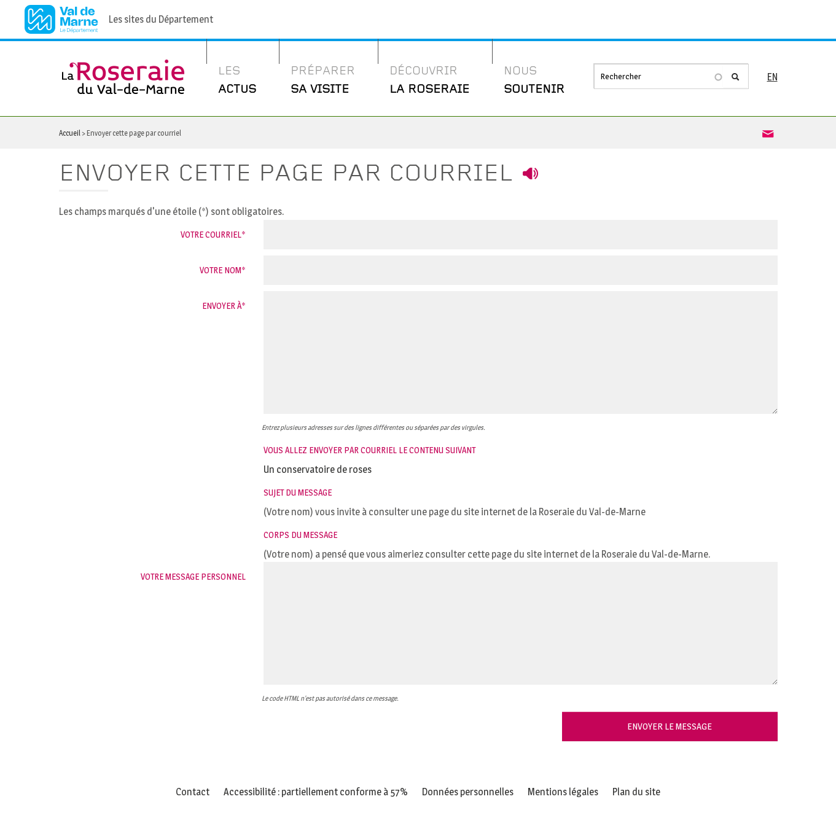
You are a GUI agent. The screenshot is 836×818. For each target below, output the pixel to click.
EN (772, 77)
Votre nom (220, 270)
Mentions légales (563, 792)
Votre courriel (211, 234)
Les (237, 81)
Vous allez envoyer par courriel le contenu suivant (369, 450)
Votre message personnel (193, 576)
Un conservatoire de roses (318, 469)
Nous (534, 81)
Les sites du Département (161, 19)
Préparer (323, 81)
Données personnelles (468, 792)
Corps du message (300, 534)
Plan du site (636, 792)
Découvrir (429, 81)
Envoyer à (221, 305)
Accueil (69, 133)
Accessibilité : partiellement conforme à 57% (316, 792)
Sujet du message (298, 492)
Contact (192, 792)
